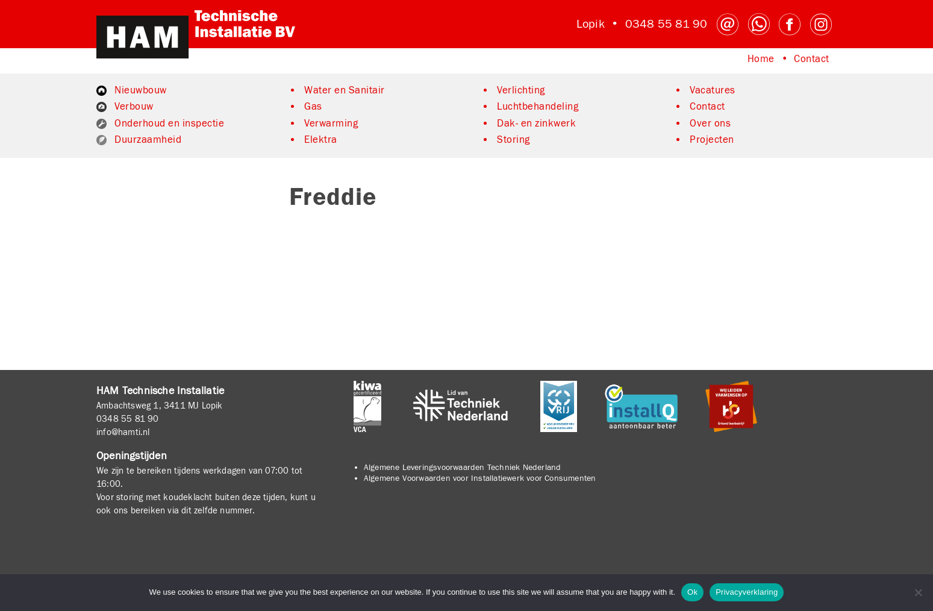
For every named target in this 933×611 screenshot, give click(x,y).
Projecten (712, 140)
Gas (313, 107)
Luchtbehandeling (537, 107)
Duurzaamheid (147, 140)
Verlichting (521, 90)
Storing (513, 140)
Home (761, 59)
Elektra (320, 140)
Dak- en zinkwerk (536, 124)
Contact (811, 59)
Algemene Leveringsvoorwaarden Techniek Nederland (462, 467)
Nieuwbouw (140, 90)
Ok (692, 592)
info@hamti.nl (123, 432)
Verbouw (134, 107)
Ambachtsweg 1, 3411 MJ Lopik (159, 405)
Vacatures (712, 90)
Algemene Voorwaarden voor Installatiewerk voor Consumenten (480, 478)
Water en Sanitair (344, 90)
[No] (918, 592)
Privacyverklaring (747, 592)
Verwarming (331, 124)
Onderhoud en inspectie (169, 124)
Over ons (710, 124)
